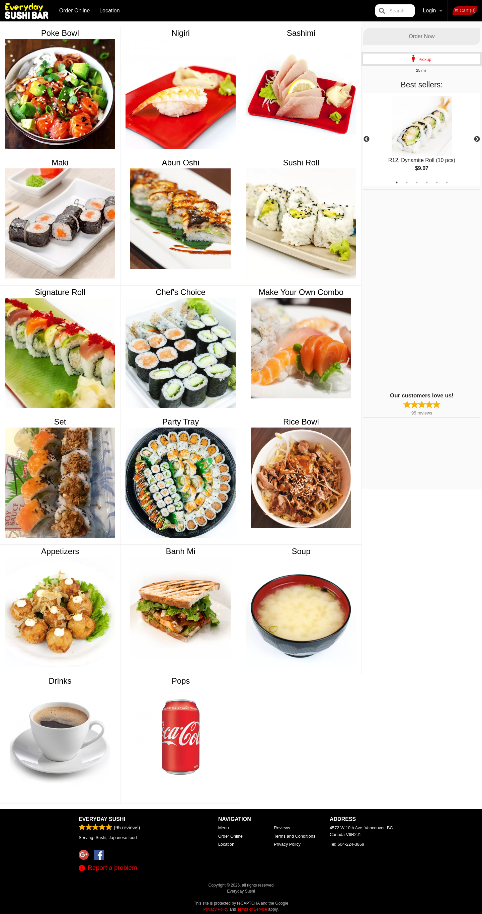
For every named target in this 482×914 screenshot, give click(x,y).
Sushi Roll (301, 162)
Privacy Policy (287, 844)
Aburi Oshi (180, 162)
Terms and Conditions (294, 836)
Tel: (347, 844)
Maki (60, 162)
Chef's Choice (181, 292)
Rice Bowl (301, 421)
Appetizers (60, 551)
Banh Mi (180, 551)
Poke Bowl (60, 32)
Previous (366, 139)
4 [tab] (426, 182)
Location (109, 10)
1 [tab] (396, 182)
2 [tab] (406, 182)
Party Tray (180, 421)
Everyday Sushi (102, 819)
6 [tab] (447, 182)
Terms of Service (252, 909)
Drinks (60, 680)
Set (60, 421)
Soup (301, 551)
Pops (181, 680)
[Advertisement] (405, 290)
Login (429, 10)
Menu (223, 827)
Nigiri (180, 32)
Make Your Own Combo (301, 292)
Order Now (421, 36)
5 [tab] (436, 182)
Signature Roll (60, 292)
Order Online (74, 10)
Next (477, 139)
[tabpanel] (422, 139)
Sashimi (301, 32)
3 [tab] (416, 182)
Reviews (282, 827)
